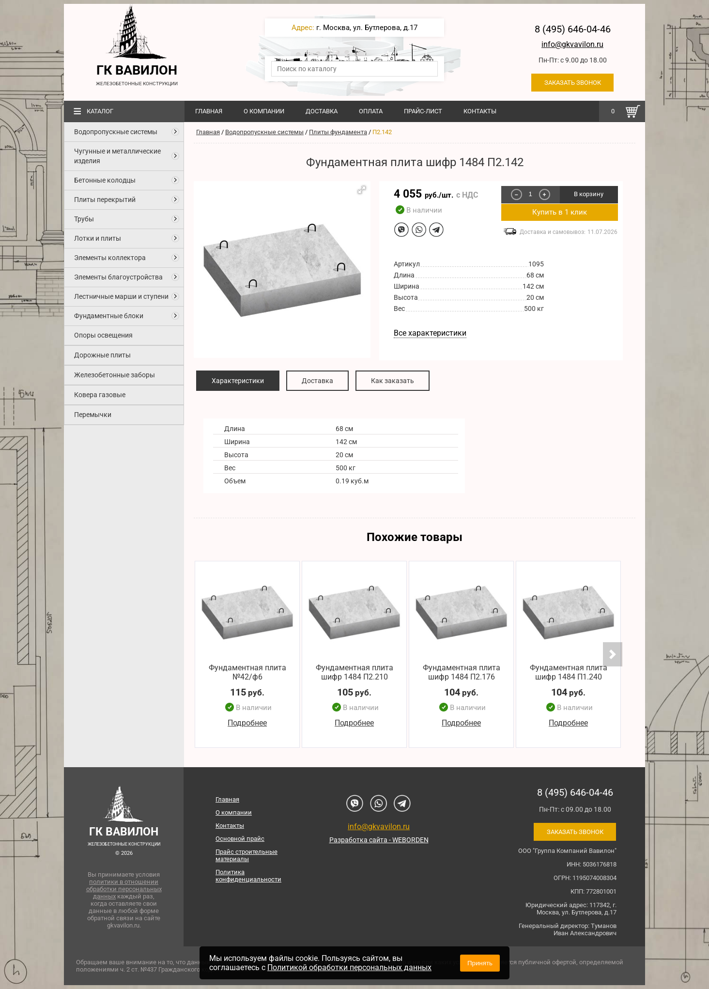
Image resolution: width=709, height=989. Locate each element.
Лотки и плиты (97, 238)
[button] (362, 190)
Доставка (322, 111)
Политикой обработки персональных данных (349, 967)
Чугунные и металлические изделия (117, 156)
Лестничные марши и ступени (121, 296)
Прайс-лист (423, 111)
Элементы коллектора (110, 258)
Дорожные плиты (102, 355)
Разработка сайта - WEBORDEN (379, 840)
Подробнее (247, 723)
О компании (264, 111)
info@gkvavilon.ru (572, 44)
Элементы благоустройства (118, 277)
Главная (208, 111)
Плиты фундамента (338, 132)
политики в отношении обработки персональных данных (124, 889)
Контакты (479, 111)
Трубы (84, 219)
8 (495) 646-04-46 (573, 29)
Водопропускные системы (115, 132)
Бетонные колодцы (105, 180)
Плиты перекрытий (105, 199)
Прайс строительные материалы (246, 855)
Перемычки (92, 414)
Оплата (371, 111)
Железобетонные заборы (114, 375)
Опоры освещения (103, 335)
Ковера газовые (99, 395)
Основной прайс (240, 838)
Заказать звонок (572, 82)
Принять (480, 963)
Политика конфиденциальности (248, 875)
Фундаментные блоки (108, 316)
